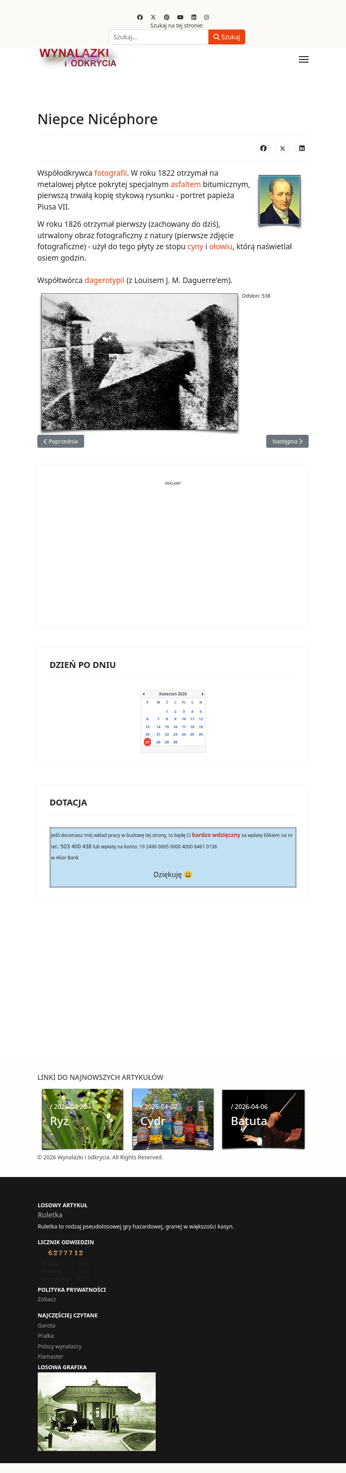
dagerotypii (105, 280)
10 (184, 718)
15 (167, 726)
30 (175, 742)
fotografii (110, 173)
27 (147, 742)
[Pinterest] (166, 17)
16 (175, 726)
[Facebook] (140, 17)
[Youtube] (180, 17)
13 (147, 726)
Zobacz (47, 1299)
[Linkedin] (193, 17)
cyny (195, 246)
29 (167, 742)
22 (167, 734)
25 (192, 734)
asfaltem (186, 184)
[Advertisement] (173, 560)
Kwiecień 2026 (173, 694)
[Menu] (304, 59)
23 (175, 734)
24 (184, 734)
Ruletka (50, 1214)
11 (192, 718)
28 (158, 742)
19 (201, 726)
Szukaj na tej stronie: (177, 25)
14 (158, 726)
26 (201, 734)
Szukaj (226, 37)
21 (158, 734)
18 (192, 726)
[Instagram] (206, 17)
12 (201, 718)
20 (147, 734)
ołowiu (220, 246)
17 (184, 726)
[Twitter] (153, 17)
